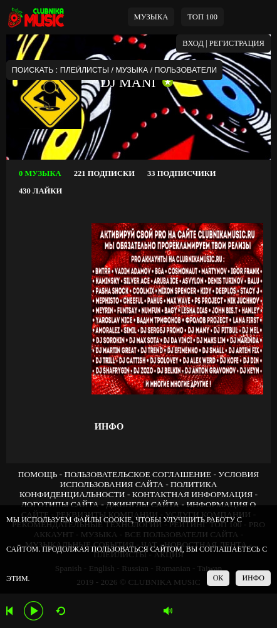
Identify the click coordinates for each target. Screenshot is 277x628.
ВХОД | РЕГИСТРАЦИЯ (223, 43)
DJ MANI (128, 82)
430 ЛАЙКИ (40, 191)
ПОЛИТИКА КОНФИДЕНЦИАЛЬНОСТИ (118, 489)
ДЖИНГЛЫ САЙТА (142, 504)
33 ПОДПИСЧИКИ (181, 173)
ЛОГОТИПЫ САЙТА (60, 504)
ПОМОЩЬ (38, 474)
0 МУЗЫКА (40, 173)
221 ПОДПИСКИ (104, 173)
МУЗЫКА (151, 17)
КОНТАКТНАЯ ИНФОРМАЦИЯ (192, 494)
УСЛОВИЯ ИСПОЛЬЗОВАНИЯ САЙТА (159, 479)
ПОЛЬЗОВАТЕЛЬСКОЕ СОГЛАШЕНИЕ (138, 474)
